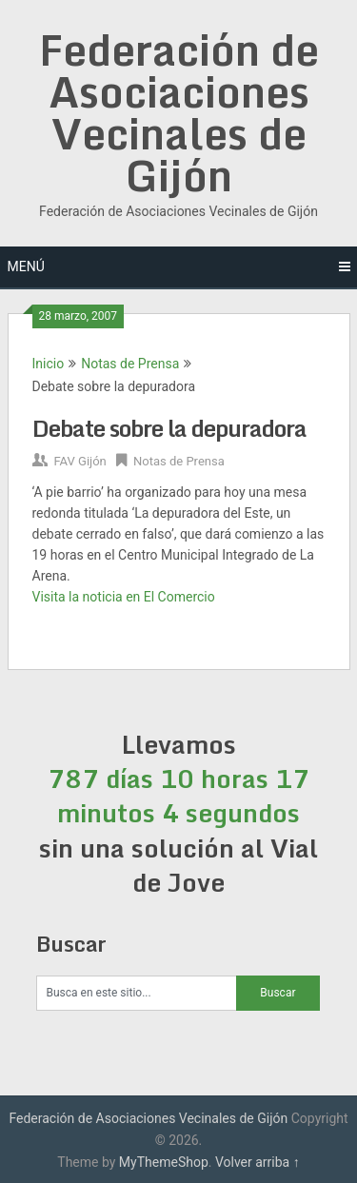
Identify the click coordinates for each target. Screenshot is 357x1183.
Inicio (48, 363)
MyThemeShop (163, 1162)
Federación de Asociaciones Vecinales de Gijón (179, 112)
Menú (26, 266)
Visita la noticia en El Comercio (123, 596)
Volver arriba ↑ (257, 1162)
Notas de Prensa (130, 363)
